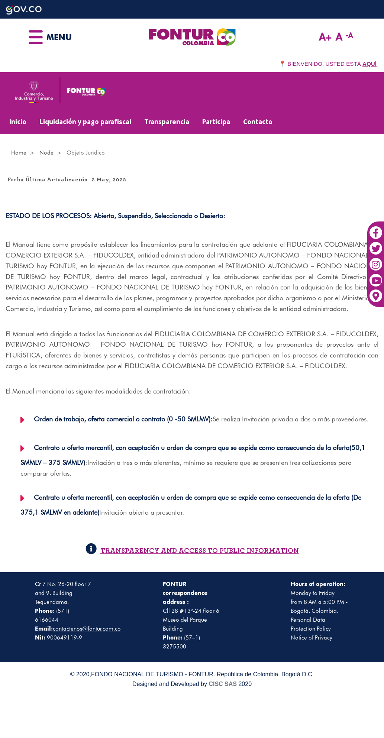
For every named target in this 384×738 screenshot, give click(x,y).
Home (18, 152)
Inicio (17, 121)
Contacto (257, 121)
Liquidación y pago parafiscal (85, 121)
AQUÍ (369, 64)
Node (46, 152)
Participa (216, 121)
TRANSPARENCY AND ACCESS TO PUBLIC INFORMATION (192, 550)
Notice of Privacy (311, 637)
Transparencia (166, 121)
